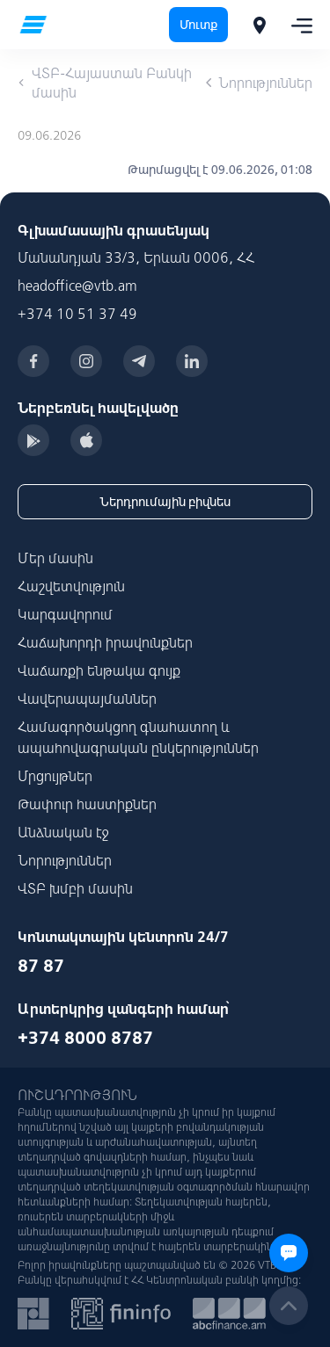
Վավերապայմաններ (87, 698)
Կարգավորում (65, 614)
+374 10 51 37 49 (77, 313)
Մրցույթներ (55, 776)
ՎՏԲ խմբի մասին (75, 888)
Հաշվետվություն (71, 586)
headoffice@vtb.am (77, 285)
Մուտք (198, 25)
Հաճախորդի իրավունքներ (105, 642)
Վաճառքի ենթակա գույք (99, 670)
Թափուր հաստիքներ (87, 804)
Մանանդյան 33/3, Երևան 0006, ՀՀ (136, 257)
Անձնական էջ (63, 832)
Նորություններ (65, 860)
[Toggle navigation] (296, 24)
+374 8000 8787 (85, 1037)
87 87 (41, 965)
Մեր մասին (55, 558)
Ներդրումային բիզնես (165, 502)
